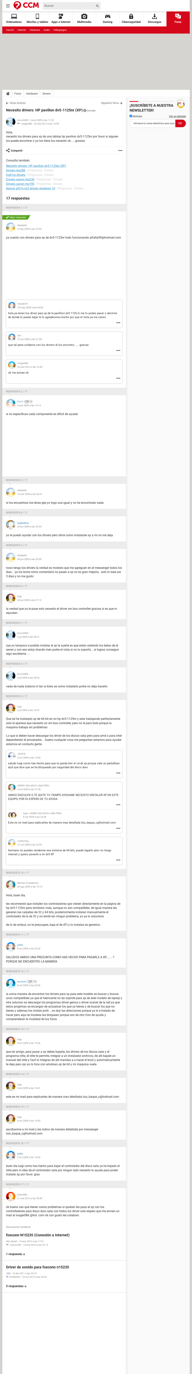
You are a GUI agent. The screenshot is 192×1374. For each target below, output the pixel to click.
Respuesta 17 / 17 (17, 1184)
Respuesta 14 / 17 (17, 1074)
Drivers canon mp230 (20, 179)
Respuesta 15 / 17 (17, 1106)
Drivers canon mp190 (20, 184)
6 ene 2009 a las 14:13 (29, 405)
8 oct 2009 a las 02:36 (28, 985)
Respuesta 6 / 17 (16, 586)
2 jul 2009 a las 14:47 (28, 710)
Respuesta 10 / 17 (17, 872)
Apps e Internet (60, 19)
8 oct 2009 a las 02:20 (28, 948)
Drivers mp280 (15, 170)
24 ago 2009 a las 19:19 (29, 886)
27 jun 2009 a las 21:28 (29, 339)
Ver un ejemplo (177, 116)
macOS (10, 30)
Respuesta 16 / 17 (17, 1143)
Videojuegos (60, 30)
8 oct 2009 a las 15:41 (28, 1088)
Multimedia (84, 19)
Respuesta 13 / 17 (17, 1029)
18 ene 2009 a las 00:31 (29, 494)
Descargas (154, 19)
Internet (22, 30)
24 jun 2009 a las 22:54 (29, 526)
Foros (178, 19)
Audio (47, 30)
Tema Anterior (18, 102)
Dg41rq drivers (15, 175)
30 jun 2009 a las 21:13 (29, 600)
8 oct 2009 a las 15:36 (28, 1043)
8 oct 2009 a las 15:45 (28, 1120)
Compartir (17, 150)
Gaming (107, 19)
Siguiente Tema (110, 102)
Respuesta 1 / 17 (16, 207)
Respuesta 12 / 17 (17, 971)
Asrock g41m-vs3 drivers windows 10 (30, 188)
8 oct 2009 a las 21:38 (28, 789)
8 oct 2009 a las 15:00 (28, 757)
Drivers (47, 93)
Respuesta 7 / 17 (16, 622)
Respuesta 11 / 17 (17, 934)
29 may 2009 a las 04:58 (30, 307)
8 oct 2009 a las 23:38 (34, 816)
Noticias (136, 116)
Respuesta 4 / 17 (16, 512)
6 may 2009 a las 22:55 (29, 228)
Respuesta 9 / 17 (16, 696)
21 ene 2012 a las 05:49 (29, 1198)
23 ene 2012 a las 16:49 (46, 123)
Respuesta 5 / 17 (16, 545)
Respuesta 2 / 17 (16, 391)
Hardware (35, 30)
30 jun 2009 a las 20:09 (29, 559)
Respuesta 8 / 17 (16, 663)
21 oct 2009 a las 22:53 (29, 844)
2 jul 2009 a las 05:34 (28, 677)
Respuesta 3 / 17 (16, 480)
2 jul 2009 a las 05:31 (28, 636)
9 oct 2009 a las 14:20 (28, 1157)
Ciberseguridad (131, 19)
